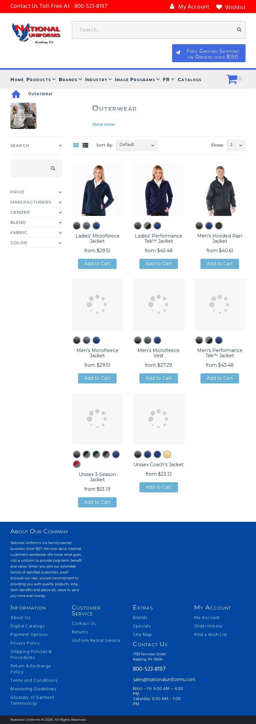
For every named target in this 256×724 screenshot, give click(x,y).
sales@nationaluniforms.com (158, 680)
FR (166, 79)
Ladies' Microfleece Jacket (97, 238)
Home (17, 79)
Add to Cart (97, 264)
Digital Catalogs (27, 626)
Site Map (142, 635)
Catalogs (189, 79)
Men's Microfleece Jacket (97, 353)
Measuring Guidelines (33, 689)
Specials (142, 626)
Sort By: (105, 145)
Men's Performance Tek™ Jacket (220, 353)
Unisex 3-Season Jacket (97, 477)
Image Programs (135, 79)
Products (38, 79)
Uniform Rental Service (96, 641)
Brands (68, 79)
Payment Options (29, 635)
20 (232, 145)
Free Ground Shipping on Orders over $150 (213, 54)
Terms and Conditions (33, 681)
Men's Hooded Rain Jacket (219, 238)
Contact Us (84, 624)
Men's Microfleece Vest (158, 353)
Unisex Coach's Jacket (159, 465)
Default (127, 145)
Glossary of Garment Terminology (32, 701)
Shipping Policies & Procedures (31, 655)
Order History (208, 626)
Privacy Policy (25, 643)
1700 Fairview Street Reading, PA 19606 (149, 657)
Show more (103, 125)
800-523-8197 (149, 669)
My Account (207, 618)
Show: (217, 145)
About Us (20, 618)
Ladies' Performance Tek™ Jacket (158, 238)
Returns (80, 632)
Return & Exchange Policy (30, 669)
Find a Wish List (210, 635)
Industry (96, 79)
